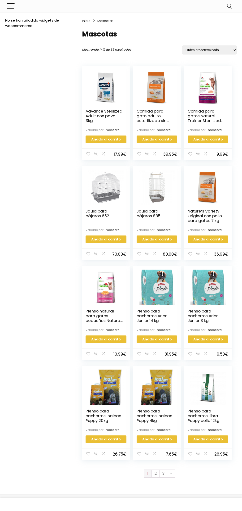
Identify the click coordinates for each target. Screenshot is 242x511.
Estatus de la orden (114, 449)
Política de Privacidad (67, 470)
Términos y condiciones (58, 461)
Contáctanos (108, 436)
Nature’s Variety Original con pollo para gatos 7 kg (137, 226)
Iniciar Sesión (150, 434)
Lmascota (93, 132)
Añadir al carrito (100, 143)
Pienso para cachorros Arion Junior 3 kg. (97, 329)
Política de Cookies (64, 476)
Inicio (86, 20)
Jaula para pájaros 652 (216, 113)
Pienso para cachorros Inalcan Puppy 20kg (137, 329)
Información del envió (116, 455)
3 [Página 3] (163, 390)
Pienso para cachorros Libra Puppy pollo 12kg (216, 329)
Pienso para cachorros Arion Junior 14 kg (216, 224)
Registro (145, 441)
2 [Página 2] (156, 390)
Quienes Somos (61, 441)
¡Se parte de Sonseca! (116, 442)
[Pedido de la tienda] (209, 49)
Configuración (151, 448)
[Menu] (11, 6)
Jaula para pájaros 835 (97, 219)
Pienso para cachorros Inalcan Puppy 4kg (176, 329)
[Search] (229, 6)
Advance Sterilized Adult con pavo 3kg (95, 118)
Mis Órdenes (149, 454)
